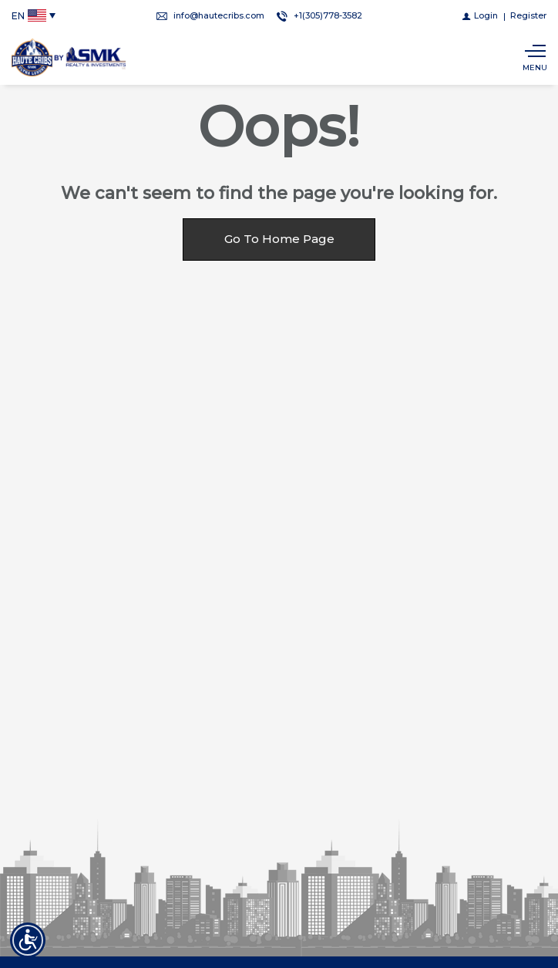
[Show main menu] (535, 58)
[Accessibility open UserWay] (27, 940)
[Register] (528, 15)
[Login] (480, 15)
